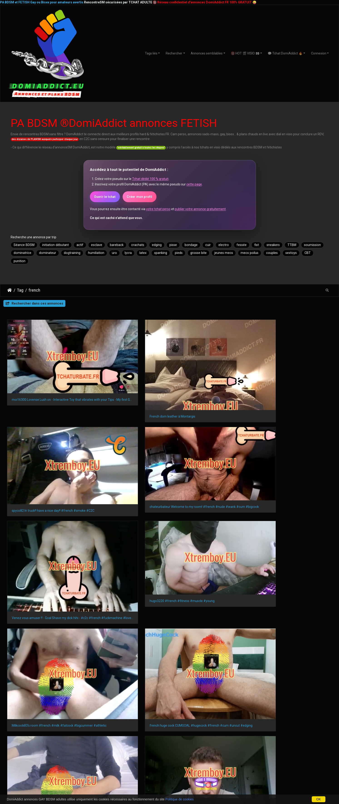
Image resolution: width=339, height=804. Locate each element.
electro (223, 245)
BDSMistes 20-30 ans (58, 759)
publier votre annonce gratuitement (200, 209)
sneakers (273, 245)
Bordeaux (165, 716)
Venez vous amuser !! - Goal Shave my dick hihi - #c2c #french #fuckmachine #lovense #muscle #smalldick (45, 448)
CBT (307, 253)
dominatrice (22, 253)
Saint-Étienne (259, 716)
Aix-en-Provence (123, 723)
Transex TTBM (280, 769)
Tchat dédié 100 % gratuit (150, 179)
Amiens (234, 723)
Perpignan (274, 723)
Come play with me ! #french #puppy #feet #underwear (128, 586)
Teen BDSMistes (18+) (59, 750)
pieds (179, 253)
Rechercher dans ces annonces (34, 303)
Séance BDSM (24, 245)
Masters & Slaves (280, 759)
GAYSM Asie (114, 768)
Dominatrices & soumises (280, 754)
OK (318, 799)
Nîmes (29, 723)
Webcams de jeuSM (225, 759)
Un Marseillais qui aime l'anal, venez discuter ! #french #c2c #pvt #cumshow (128, 507)
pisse (173, 245)
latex (142, 253)
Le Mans (98, 723)
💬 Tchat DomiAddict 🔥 (285, 53)
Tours (197, 723)
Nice (81, 716)
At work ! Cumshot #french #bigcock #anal (209, 587)
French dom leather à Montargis (117, 378)
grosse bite (198, 253)
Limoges (215, 723)
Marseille (27, 716)
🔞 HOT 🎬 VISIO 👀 (245, 53)
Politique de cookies (179, 799)
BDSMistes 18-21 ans (58, 754)
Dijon (319, 716)
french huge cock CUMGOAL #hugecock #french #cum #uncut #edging (294, 448)
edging (157, 245)
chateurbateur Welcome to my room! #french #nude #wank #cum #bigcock (294, 369)
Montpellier (118, 716)
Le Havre (235, 716)
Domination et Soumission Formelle (169, 759)
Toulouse (63, 716)
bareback (117, 245)
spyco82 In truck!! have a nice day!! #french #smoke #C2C (211, 371)
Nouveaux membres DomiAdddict (225, 754)
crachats (137, 245)
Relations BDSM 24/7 (169, 764)
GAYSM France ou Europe (114, 764)
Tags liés (151, 53)
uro (114, 253)
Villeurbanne (50, 723)
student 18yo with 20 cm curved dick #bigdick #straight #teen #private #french (211, 517)
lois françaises (20, 655)
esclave (96, 245)
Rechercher (174, 53)
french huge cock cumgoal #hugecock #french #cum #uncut (45, 587)
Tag (20, 290)
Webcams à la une (280, 750)
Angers (11, 723)
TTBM (291, 245)
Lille (183, 716)
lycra (128, 253)
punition (19, 261)
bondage (191, 245)
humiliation (96, 253)
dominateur (47, 253)
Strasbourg (142, 716)
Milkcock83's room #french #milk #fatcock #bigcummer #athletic (211, 448)
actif (80, 245)
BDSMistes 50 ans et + (59, 769)
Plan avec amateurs (169, 754)
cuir (208, 245)
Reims (216, 716)
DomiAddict (9, 290)
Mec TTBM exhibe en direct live (283, 517)
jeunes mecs (223, 253)
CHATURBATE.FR (190, 791)
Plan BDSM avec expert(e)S (169, 769)
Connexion (318, 53)
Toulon (282, 716)
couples (272, 253)
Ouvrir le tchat (105, 197)
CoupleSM (280, 764)
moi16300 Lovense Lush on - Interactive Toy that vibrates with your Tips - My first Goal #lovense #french (45, 369)
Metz (293, 723)
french (34, 290)
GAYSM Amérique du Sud (114, 773)
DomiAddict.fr (277, 688)
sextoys (291, 253)
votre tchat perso (158, 209)
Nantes (97, 716)
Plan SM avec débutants (169, 750)
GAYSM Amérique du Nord (114, 754)
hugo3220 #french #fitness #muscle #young (127, 438)
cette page (194, 184)
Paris (10, 716)
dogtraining (72, 253)
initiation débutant (55, 245)
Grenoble (301, 716)
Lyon (45, 716)
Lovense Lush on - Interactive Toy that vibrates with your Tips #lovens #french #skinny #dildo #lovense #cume (45, 517)
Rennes (198, 716)
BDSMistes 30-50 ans (58, 764)
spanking (160, 253)
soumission (312, 245)
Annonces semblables (207, 53)
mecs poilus (249, 253)
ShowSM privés (225, 750)
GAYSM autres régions (114, 759)
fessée (242, 245)
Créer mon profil (139, 197)
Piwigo (234, 626)
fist (256, 245)
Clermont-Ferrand (157, 723)
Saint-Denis (75, 723)
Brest (181, 723)
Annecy (253, 723)
